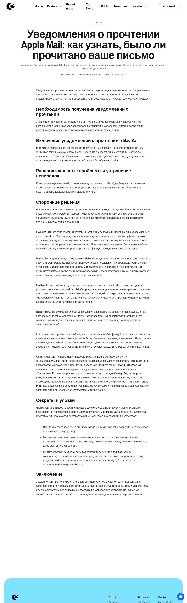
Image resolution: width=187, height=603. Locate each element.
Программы (99, 22)
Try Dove (89, 6)
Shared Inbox (70, 6)
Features (53, 6)
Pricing (105, 6)
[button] (54, 6)
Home (39, 6)
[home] (10, 6)
